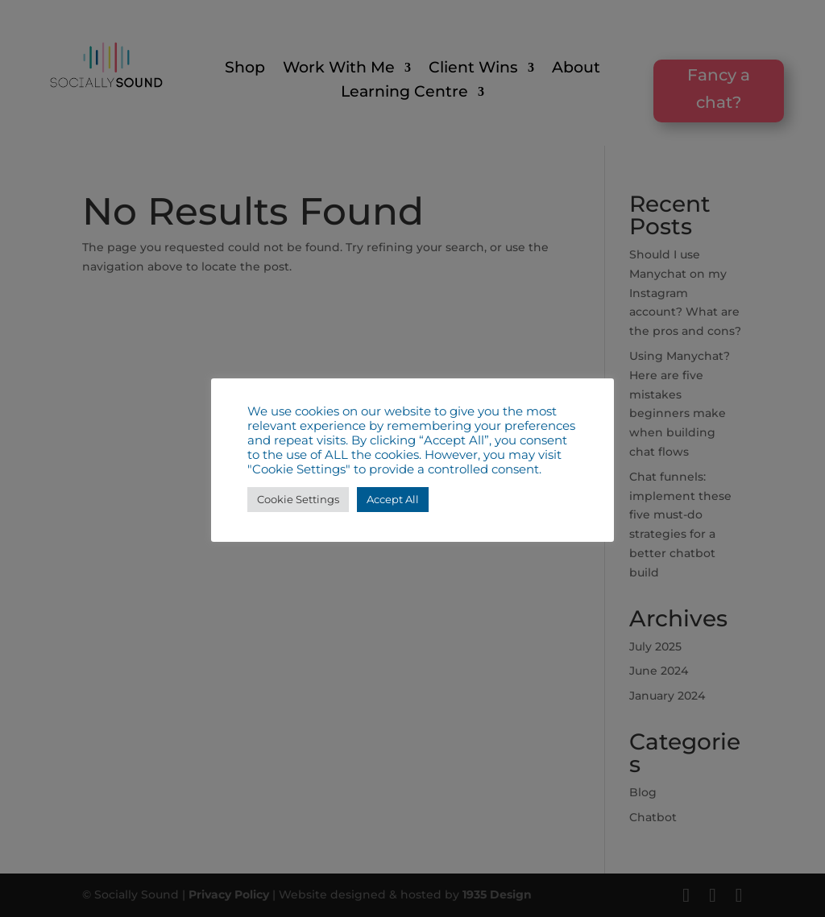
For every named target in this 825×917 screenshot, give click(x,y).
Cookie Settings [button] (298, 499)
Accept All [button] (393, 499)
